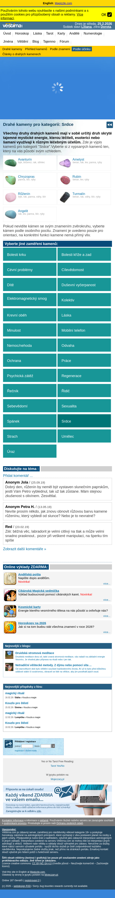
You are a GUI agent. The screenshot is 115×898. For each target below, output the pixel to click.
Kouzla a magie (29, 697)
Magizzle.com (63, 3)
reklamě (44, 820)
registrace (19, 751)
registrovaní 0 (32, 880)
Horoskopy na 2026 (32, 623)
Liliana (86, 26)
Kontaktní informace (13, 820)
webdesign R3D (22, 886)
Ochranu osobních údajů (69, 823)
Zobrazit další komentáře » (24, 549)
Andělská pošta (29, 574)
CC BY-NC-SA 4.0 (42, 863)
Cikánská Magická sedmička (38, 590)
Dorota (106, 26)
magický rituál (14, 693)
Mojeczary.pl (57, 779)
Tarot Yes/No (57, 765)
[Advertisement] (57, 88)
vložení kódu (31, 751)
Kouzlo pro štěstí (16, 703)
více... (106, 583)
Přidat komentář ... (18, 476)
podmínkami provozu (15, 823)
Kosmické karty (29, 607)
